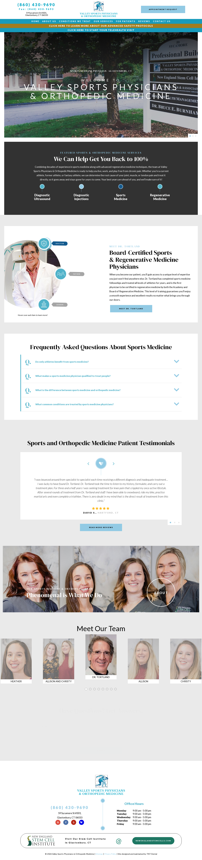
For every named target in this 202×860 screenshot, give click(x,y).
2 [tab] (90, 688)
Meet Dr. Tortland (131, 309)
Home (35, 21)
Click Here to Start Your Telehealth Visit (101, 30)
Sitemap (99, 854)
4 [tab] (98, 688)
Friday (120, 823)
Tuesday (122, 813)
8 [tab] (115, 688)
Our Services (103, 21)
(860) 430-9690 (36, 5)
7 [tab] (111, 688)
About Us (49, 21)
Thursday (122, 820)
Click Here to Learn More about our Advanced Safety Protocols (101, 25)
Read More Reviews (101, 527)
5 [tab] (103, 688)
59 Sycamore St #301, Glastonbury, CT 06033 (36, 14)
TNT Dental (152, 854)
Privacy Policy (110, 854)
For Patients (125, 21)
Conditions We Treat (75, 21)
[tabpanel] (101, 661)
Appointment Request (163, 9)
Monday (121, 810)
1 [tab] (86, 688)
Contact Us (162, 21)
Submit (101, 751)
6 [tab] (107, 688)
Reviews (144, 21)
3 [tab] (94, 688)
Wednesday (123, 817)
